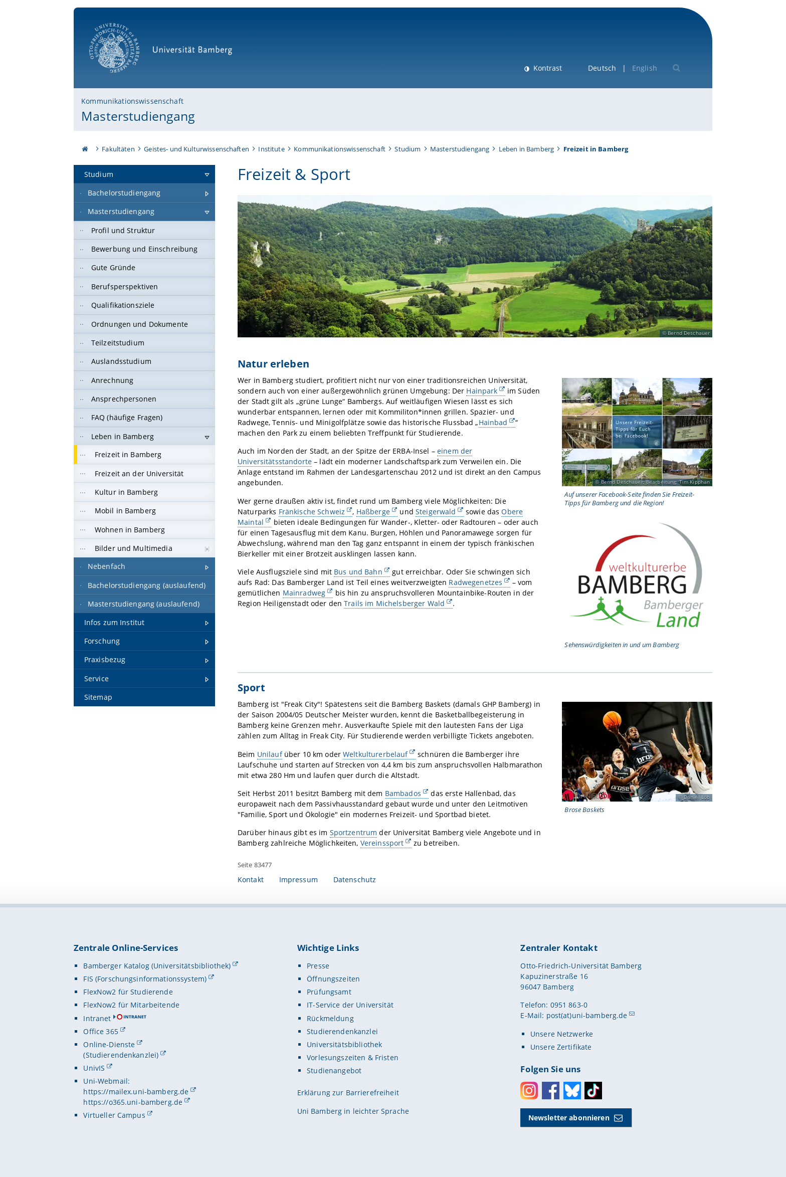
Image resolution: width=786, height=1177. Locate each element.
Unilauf (269, 753)
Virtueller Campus (114, 1115)
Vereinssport (382, 843)
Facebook (550, 1090)
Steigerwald (436, 511)
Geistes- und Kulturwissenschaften (196, 148)
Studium (408, 148)
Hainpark (481, 391)
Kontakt (251, 879)
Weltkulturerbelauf (375, 753)
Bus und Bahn (358, 571)
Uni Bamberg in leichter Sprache (353, 1111)
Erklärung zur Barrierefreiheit (348, 1092)
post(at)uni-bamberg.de (587, 1015)
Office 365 (100, 1031)
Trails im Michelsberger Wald (394, 603)
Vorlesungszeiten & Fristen (353, 1057)
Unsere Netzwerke (561, 1034)
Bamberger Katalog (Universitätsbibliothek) (157, 965)
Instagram (529, 1090)
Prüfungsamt (329, 992)
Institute (271, 148)
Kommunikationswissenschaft (132, 101)
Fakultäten (118, 148)
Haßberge (373, 511)
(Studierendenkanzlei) (120, 1055)
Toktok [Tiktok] (593, 1090)
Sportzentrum (353, 832)
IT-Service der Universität (350, 1005)
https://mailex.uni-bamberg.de (135, 1091)
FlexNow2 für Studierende (127, 992)
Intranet (97, 1018)
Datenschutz (354, 879)
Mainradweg (304, 593)
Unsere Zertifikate (561, 1047)
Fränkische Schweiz (311, 511)
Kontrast (546, 68)
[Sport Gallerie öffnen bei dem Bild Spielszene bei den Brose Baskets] (637, 752)
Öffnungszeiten (333, 979)
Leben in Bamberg (526, 148)
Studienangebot (334, 1070)
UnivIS (94, 1068)
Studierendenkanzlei (342, 1031)
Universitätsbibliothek (344, 1044)
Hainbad (492, 422)
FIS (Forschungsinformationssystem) (145, 979)
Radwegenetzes (475, 582)
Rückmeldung (330, 1018)
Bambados (403, 793)
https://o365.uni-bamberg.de (132, 1102)
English (644, 68)
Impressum (298, 879)
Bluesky (572, 1090)
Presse (318, 965)
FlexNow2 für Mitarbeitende (131, 1005)
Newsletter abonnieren (569, 1117)
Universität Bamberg (164, 53)
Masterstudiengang (138, 115)
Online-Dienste (109, 1044)
